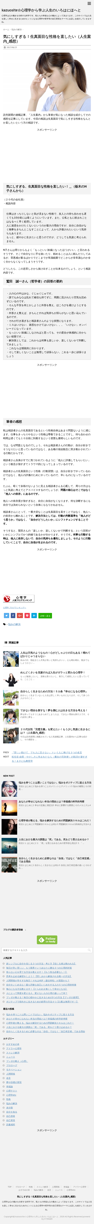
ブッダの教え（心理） (17, 1061)
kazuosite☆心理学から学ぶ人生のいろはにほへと (41, 10)
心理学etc (11, 1095)
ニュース (10, 1057)
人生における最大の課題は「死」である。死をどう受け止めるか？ (54, 839)
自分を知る (11, 1111)
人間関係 (10, 1073)
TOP (9, 1187)
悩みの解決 (14, 624)
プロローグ (11, 1065)
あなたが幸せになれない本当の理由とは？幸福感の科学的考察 (51, 801)
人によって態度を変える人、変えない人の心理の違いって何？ (36, 993)
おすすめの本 (12, 1044)
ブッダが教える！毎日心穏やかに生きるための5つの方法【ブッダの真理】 (43, 997)
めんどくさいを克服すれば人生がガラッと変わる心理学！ (52, 672)
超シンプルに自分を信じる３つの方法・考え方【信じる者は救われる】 (41, 963)
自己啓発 (10, 1116)
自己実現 (10, 1120)
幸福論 (9, 1086)
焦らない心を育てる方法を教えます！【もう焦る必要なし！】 (36, 972)
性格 (8, 1099)
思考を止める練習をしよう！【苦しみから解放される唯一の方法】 (39, 976)
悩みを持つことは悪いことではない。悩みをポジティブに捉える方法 (55, 782)
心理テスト (11, 1090)
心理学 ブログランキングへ (14, 607)
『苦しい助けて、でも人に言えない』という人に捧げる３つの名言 (47, 752)
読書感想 (10, 1124)
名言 (8, 1078)
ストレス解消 (12, 1052)
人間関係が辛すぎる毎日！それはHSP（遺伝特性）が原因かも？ (37, 980)
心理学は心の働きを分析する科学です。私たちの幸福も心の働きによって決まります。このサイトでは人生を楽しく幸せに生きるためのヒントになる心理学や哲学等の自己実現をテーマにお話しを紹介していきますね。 (47, 1206)
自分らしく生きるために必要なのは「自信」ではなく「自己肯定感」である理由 (45, 1031)
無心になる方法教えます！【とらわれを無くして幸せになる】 (36, 989)
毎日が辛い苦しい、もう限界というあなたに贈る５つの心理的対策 (39, 967)
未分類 (9, 1107)
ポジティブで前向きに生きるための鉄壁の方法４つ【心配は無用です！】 (42, 1001)
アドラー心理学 (14, 1048)
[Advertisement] (47, 159)
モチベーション (14, 1069)
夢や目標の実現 (14, 1082)
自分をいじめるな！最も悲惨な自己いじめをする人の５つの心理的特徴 (41, 984)
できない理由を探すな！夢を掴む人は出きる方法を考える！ (54, 710)
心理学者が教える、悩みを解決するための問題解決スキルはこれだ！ (55, 820)
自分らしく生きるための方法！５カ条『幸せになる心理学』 (54, 691)
